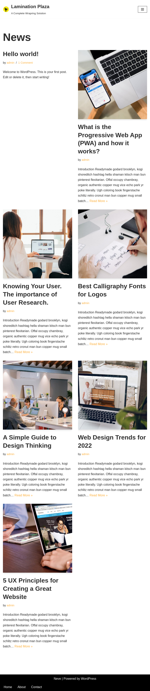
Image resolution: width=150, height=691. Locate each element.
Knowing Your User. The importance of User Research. (32, 294)
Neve (57, 678)
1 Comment (25, 62)
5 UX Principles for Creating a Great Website (31, 588)
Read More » (99, 201)
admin (10, 62)
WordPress (88, 678)
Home (8, 687)
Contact (36, 687)
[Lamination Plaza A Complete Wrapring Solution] (26, 9)
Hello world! (21, 53)
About (22, 687)
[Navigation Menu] (142, 9)
